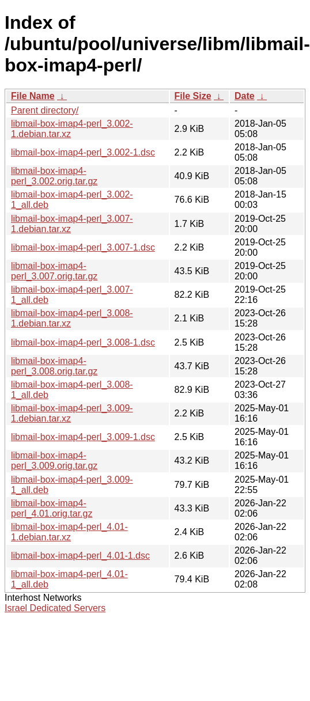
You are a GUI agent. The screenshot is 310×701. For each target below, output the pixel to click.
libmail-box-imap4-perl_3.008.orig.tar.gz (54, 366)
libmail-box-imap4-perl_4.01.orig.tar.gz (51, 508)
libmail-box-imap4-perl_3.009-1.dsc (83, 437)
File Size (193, 96)
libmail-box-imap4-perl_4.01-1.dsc (80, 555)
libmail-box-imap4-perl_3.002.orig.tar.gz (54, 176)
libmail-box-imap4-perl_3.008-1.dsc (83, 342)
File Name (33, 96)
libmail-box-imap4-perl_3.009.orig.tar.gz (54, 460)
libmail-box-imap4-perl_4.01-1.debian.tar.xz (69, 532)
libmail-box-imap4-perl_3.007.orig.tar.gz (54, 271)
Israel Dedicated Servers (55, 608)
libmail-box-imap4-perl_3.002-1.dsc (83, 152)
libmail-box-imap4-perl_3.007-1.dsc (83, 247)
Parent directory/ (44, 110)
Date (245, 96)
